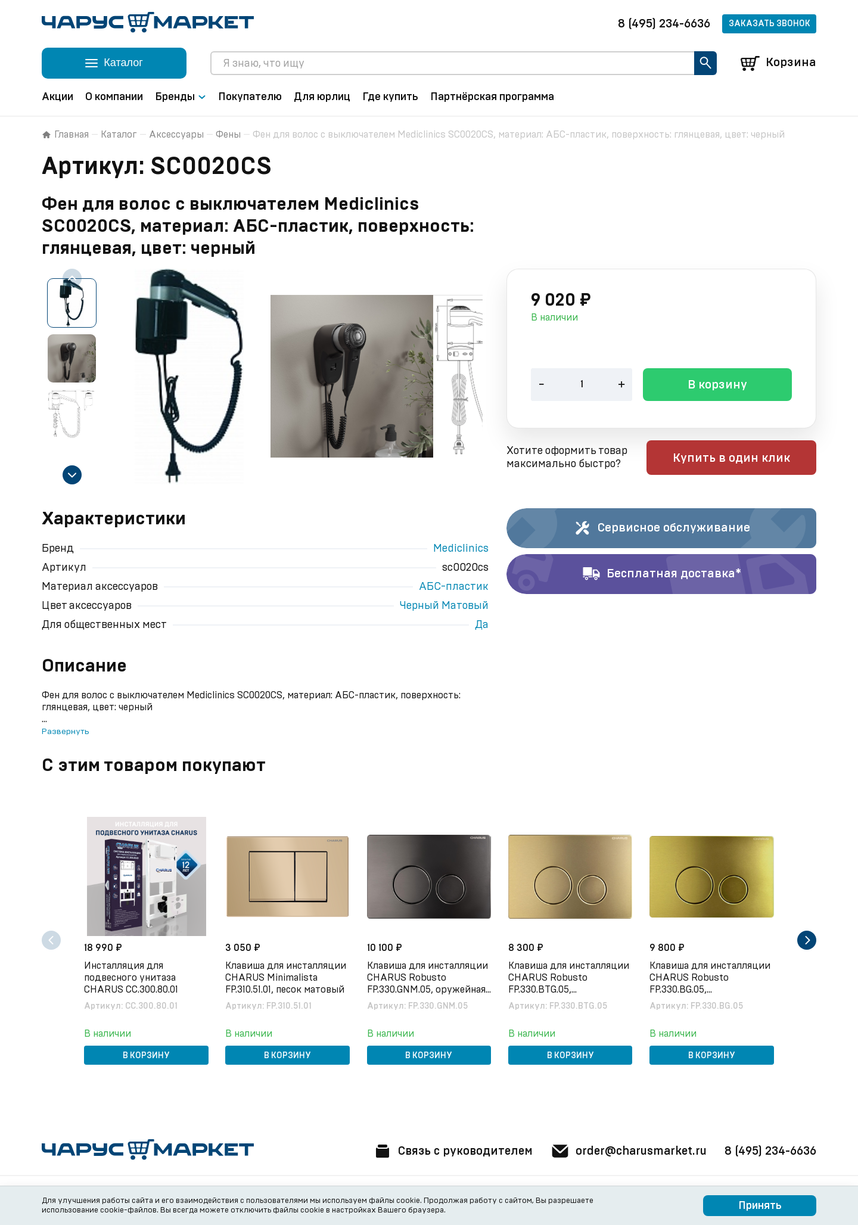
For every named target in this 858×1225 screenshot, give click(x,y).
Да (482, 625)
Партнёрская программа (492, 97)
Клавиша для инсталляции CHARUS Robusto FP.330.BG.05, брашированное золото (711, 977)
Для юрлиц (322, 97)
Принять (760, 1206)
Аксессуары (176, 134)
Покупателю (250, 97)
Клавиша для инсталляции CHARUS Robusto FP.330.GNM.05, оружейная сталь (428, 977)
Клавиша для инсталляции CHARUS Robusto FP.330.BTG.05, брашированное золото (569, 977)
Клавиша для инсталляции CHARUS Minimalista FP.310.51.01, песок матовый (286, 977)
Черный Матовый (444, 606)
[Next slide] (72, 474)
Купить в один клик (740, 459)
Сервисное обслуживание (661, 528)
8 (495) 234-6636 (664, 24)
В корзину (717, 386)
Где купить (390, 97)
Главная (65, 134)
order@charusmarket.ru (625, 1151)
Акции (57, 97)
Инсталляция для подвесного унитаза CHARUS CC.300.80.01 (132, 977)
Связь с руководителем (445, 1151)
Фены (228, 134)
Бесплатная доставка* (661, 574)
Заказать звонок (769, 24)
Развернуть (65, 731)
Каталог (119, 134)
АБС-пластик (454, 587)
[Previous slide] (72, 278)
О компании (114, 97)
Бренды (180, 97)
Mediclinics (461, 548)
